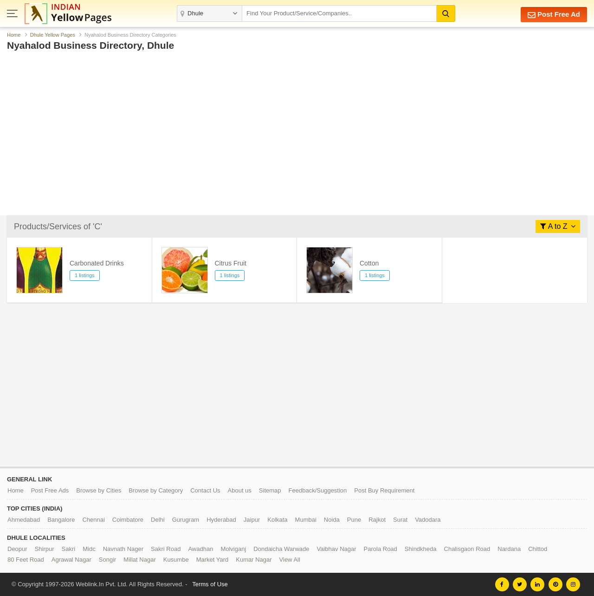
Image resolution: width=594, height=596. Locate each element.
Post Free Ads (50, 490)
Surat (400, 519)
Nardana (509, 548)
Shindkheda (421, 548)
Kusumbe (176, 559)
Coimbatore (127, 519)
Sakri (69, 548)
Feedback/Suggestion (318, 490)
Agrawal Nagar (71, 559)
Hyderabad (221, 519)
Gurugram (186, 519)
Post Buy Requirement (384, 490)
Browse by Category (156, 490)
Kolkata (277, 519)
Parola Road (380, 548)
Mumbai (305, 519)
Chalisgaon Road (467, 548)
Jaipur (252, 519)
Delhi (158, 519)
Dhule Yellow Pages (52, 35)
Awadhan (200, 548)
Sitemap (270, 490)
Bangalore (61, 519)
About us (240, 490)
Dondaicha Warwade (281, 548)
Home (13, 35)
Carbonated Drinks (97, 263)
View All (289, 559)
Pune (354, 519)
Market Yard (212, 559)
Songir (107, 559)
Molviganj (233, 548)
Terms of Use (210, 584)
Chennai (93, 519)
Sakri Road (166, 548)
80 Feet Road (25, 559)
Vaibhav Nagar (336, 548)
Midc (89, 548)
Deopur (17, 548)
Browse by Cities (98, 490)
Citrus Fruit (230, 263)
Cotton (369, 263)
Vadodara (427, 519)
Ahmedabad (23, 519)
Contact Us (205, 490)
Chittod (537, 548)
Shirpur (44, 548)
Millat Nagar (139, 559)
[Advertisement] (285, 110)
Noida (332, 519)
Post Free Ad (554, 14)
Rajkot (377, 519)
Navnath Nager (123, 548)
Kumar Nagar (253, 559)
